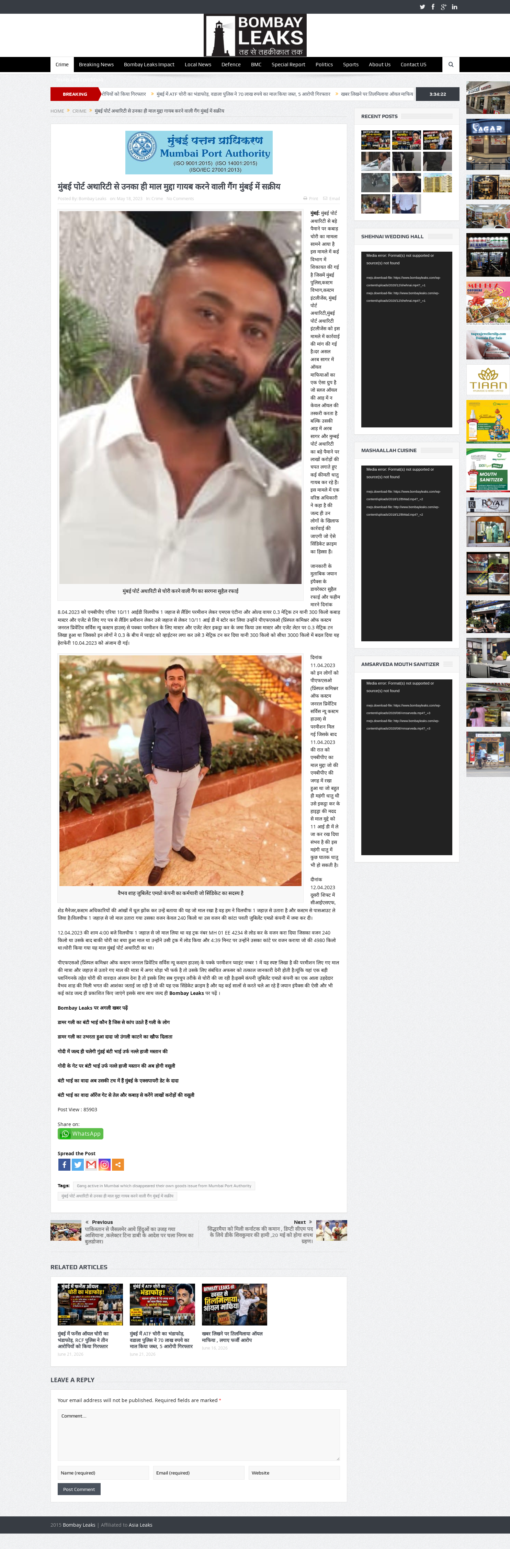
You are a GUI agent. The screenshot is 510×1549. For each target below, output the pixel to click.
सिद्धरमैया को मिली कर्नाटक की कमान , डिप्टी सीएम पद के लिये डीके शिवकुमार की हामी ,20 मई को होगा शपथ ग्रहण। (260, 1235)
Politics (324, 64)
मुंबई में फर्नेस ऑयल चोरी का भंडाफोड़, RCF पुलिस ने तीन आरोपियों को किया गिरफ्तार (83, 1339)
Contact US (414, 64)
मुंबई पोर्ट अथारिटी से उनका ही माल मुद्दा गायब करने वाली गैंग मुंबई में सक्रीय (117, 1196)
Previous (99, 1222)
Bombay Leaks (92, 198)
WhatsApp (86, 1133)
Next (303, 1222)
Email (331, 198)
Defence (231, 64)
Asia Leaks (140, 1525)
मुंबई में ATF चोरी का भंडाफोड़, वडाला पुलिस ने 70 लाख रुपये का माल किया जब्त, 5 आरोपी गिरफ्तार (258, 94)
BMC (256, 64)
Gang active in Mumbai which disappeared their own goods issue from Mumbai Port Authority (164, 1185)
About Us (379, 64)
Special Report (288, 64)
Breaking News (96, 64)
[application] (406, 339)
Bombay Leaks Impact (149, 64)
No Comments (180, 198)
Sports (351, 64)
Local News (198, 64)
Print (310, 198)
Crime (62, 64)
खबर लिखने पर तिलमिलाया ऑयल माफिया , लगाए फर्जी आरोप (409, 94)
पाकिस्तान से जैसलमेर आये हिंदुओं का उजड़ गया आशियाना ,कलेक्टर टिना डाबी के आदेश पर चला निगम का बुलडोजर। (139, 1235)
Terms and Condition (79, 80)
